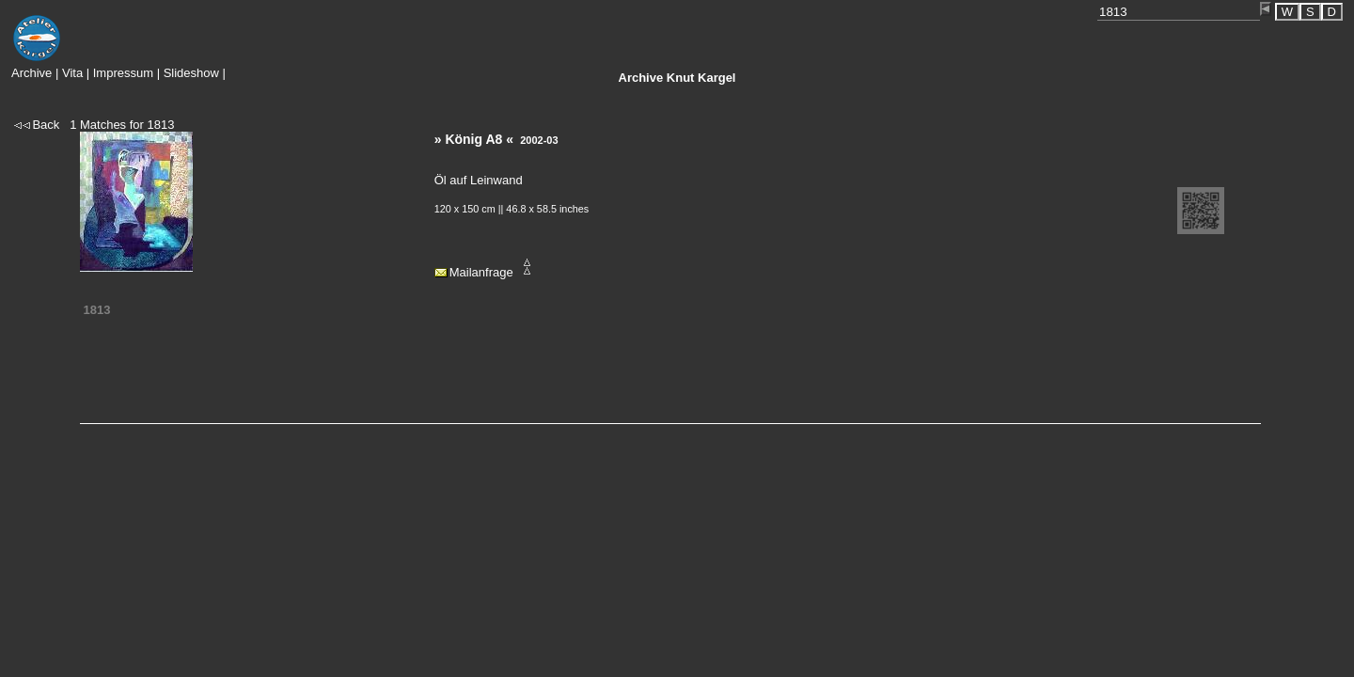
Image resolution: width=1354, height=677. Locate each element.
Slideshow (191, 73)
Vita (72, 73)
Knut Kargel (677, 78)
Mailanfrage (481, 272)
